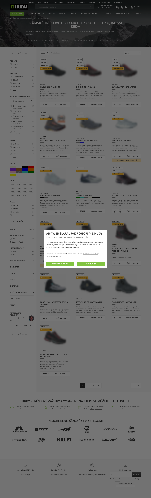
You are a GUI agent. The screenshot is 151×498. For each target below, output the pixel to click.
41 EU (25, 188)
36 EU (19, 184)
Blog (39, 2)
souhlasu (117, 481)
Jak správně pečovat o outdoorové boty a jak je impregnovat (48, 40)
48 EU (19, 196)
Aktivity (31, 2)
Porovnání (117, 7)
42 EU (31, 188)
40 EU (19, 188)
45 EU (25, 192)
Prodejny (83, 2)
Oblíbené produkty (122, 7)
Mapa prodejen (26, 475)
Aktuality (47, 2)
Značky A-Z (118, 2)
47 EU (13, 196)
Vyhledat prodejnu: (18, 101)
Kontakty (92, 2)
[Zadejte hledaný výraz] (64, 7)
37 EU (25, 184)
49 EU (25, 196)
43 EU (13, 192)
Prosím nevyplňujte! (125, 483)
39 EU (13, 188)
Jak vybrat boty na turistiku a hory (111, 40)
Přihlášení (126, 7)
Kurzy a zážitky (58, 2)
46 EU (31, 192)
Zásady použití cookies (90, 254)
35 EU (13, 184)
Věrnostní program (104, 2)
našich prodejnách (96, 409)
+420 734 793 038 (60, 470)
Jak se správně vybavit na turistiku (84, 40)
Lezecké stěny (71, 2)
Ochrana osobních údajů (54, 256)
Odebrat (48, 52)
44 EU (19, 192)
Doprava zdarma (21, 407)
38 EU (31, 184)
